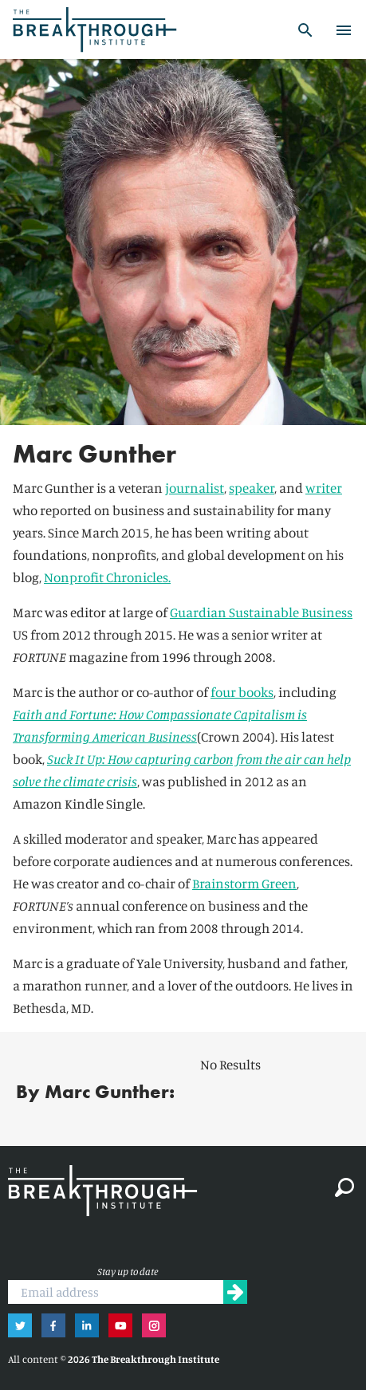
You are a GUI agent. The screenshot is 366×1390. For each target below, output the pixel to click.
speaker (251, 487)
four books (242, 691)
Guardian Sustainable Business (261, 612)
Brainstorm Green (244, 883)
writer (323, 487)
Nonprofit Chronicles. (107, 577)
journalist (194, 487)
